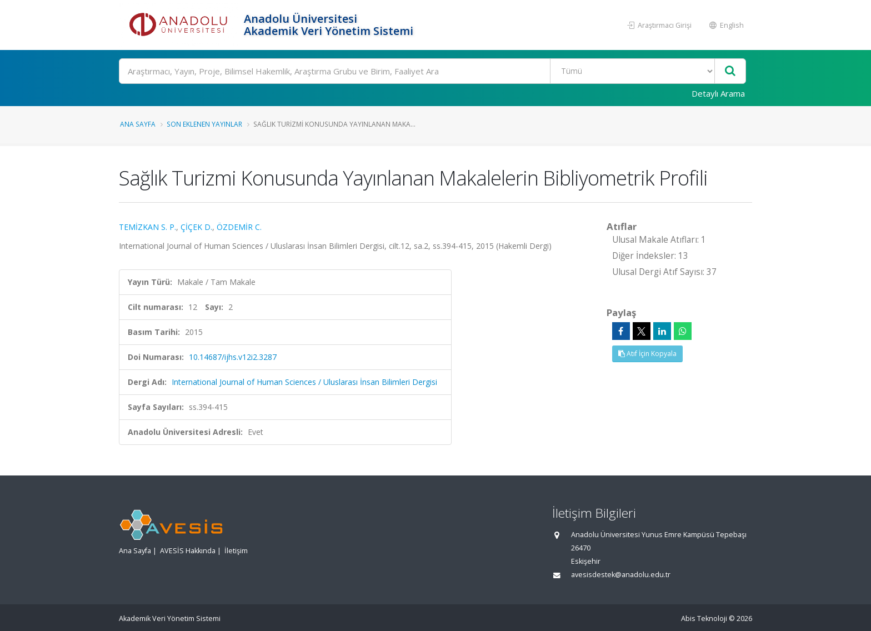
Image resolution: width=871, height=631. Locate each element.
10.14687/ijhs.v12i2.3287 (233, 357)
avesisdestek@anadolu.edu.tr (620, 574)
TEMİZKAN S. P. (147, 227)
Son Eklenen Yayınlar (204, 123)
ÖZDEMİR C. (239, 227)
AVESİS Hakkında (188, 550)
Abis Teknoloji (704, 618)
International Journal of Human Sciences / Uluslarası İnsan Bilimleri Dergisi (304, 382)
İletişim (236, 550)
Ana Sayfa (138, 123)
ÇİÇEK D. (196, 227)
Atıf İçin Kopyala (647, 353)
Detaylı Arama (718, 93)
